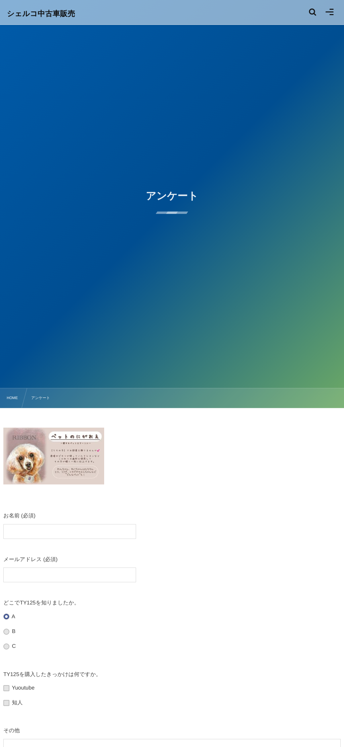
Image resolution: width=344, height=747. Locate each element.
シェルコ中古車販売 (41, 13)
